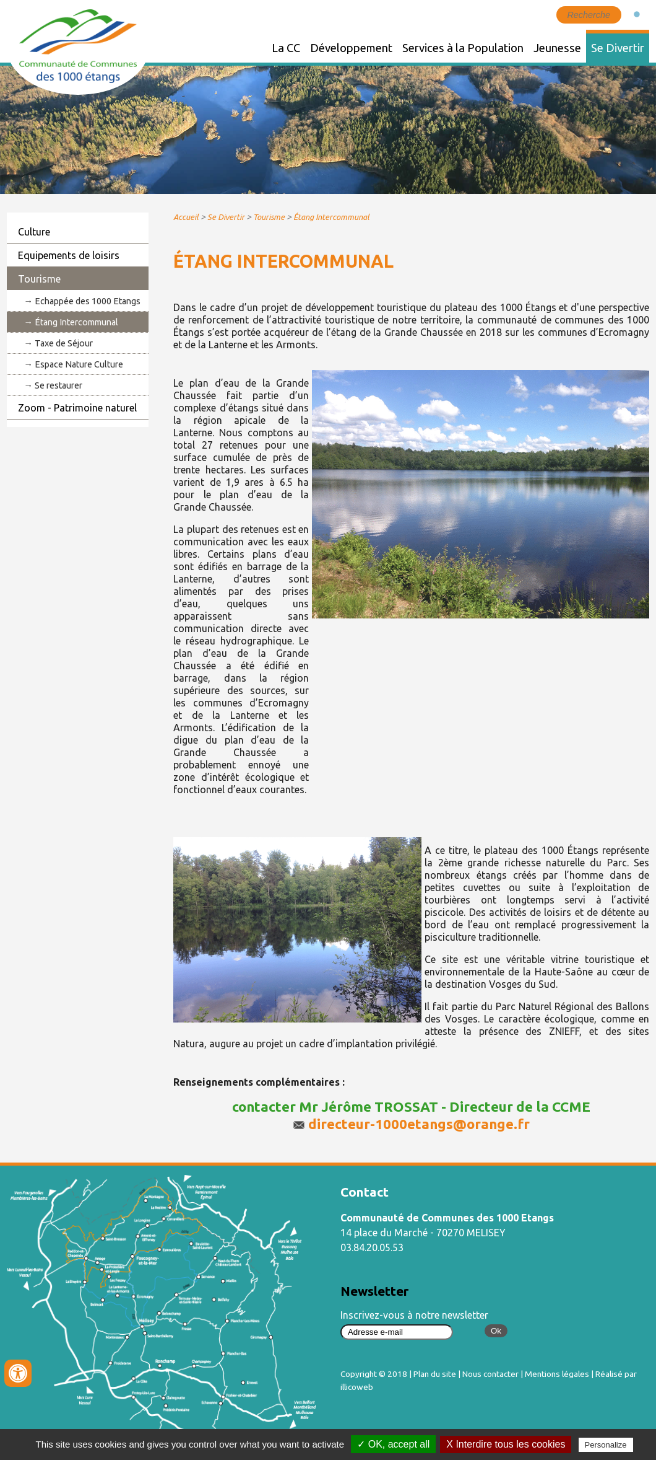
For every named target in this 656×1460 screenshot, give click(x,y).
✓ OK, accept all (393, 1444)
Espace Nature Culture (79, 364)
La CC (286, 48)
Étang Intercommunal (76, 322)
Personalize (606, 1444)
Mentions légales (557, 1374)
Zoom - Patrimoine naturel (77, 407)
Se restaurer (58, 385)
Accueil (186, 217)
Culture (34, 231)
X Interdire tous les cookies (505, 1444)
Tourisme (39, 278)
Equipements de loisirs (68, 255)
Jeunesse (557, 48)
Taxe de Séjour (64, 343)
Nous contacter (490, 1374)
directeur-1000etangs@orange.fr (419, 1124)
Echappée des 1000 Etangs (87, 301)
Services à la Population (463, 48)
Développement (351, 48)
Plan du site (434, 1374)
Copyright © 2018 (373, 1374)
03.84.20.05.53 (372, 1247)
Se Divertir (617, 48)
